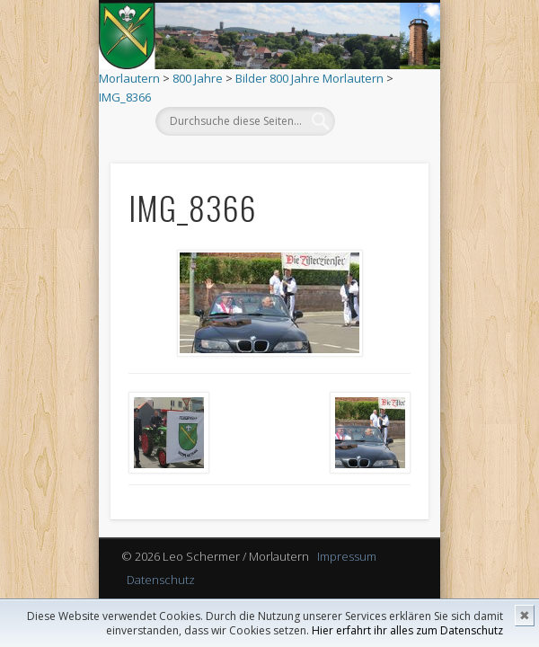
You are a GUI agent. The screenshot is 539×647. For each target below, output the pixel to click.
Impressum (346, 556)
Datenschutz (161, 580)
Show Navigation (375, 160)
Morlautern (129, 78)
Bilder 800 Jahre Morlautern (309, 78)
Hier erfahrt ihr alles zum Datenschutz (407, 630)
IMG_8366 (125, 97)
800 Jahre (197, 78)
